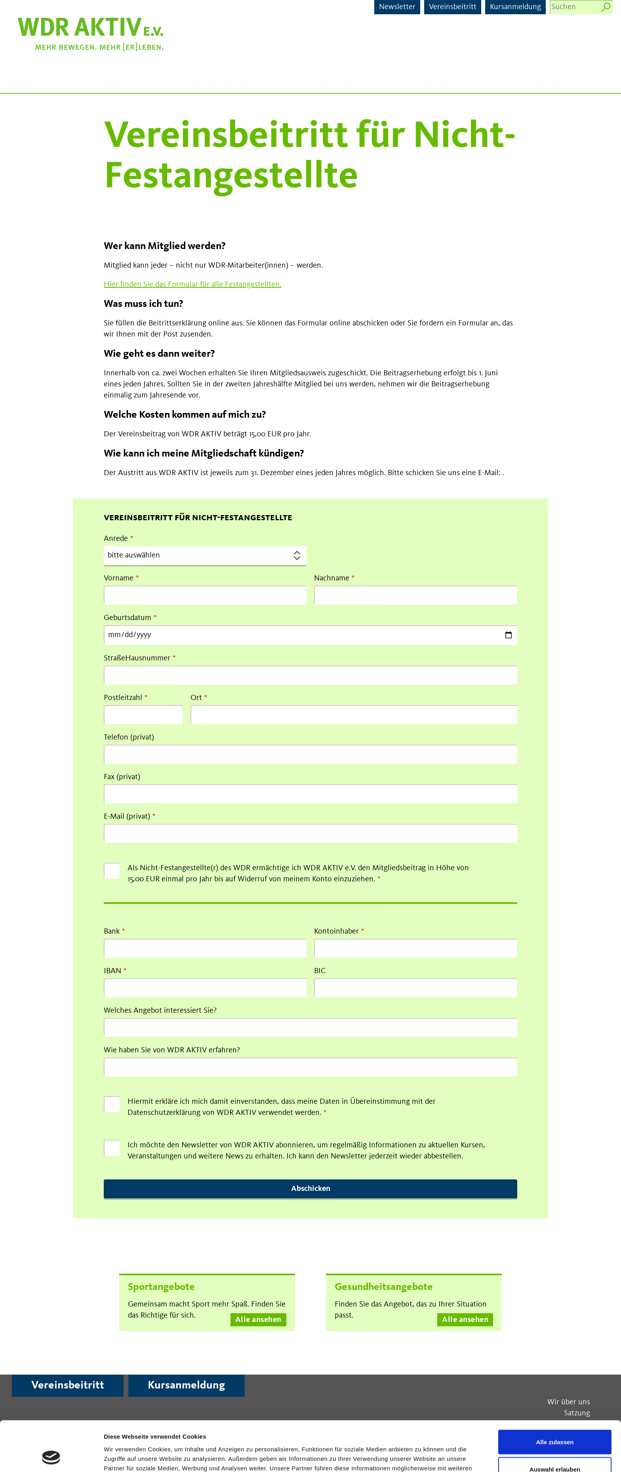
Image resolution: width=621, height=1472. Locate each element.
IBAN (112, 971)
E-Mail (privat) (127, 817)
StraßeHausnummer (137, 658)
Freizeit (338, 81)
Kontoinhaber (336, 932)
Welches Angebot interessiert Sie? (160, 1011)
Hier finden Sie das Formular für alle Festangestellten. (192, 285)
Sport (113, 81)
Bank (112, 932)
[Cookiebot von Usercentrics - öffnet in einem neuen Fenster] (51, 1456)
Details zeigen (421, 1456)
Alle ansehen (258, 1320)
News (19, 81)
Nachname (331, 578)
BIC (320, 971)
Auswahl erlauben (555, 1422)
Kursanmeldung (515, 7)
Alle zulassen (554, 1395)
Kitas (548, 81)
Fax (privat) (122, 777)
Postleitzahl (123, 698)
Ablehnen (554, 1450)
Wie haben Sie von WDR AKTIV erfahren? (172, 1050)
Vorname (118, 578)
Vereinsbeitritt (452, 7)
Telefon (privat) (129, 738)
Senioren (446, 81)
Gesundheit (222, 81)
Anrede (116, 539)
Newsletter (397, 7)
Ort (196, 698)
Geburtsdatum (127, 618)
